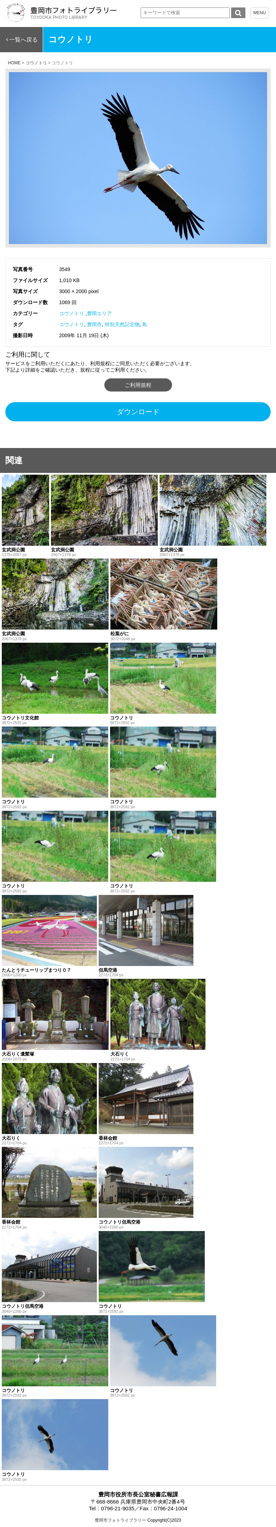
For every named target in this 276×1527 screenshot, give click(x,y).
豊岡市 (94, 324)
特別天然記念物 (122, 324)
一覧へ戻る (23, 40)
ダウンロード (138, 412)
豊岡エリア (99, 313)
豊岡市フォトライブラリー (120, 1520)
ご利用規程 (138, 385)
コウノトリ (71, 313)
